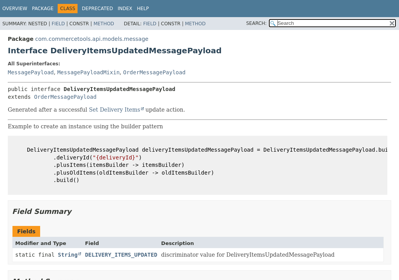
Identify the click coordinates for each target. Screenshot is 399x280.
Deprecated (97, 8)
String (68, 255)
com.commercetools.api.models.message (91, 39)
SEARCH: (256, 23)
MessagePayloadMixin (88, 72)
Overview (14, 8)
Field (58, 23)
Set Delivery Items (114, 110)
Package (42, 8)
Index (125, 8)
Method (104, 23)
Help (143, 8)
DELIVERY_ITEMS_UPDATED (121, 255)
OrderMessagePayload (154, 72)
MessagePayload (31, 72)
